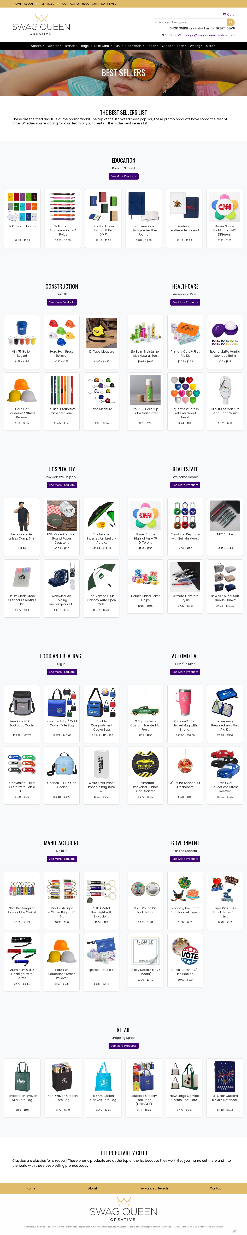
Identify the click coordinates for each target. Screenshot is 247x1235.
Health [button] (151, 46)
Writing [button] (195, 46)
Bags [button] (85, 46)
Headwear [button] (133, 46)
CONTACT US (71, 4)
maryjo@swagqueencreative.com (209, 35)
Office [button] (166, 46)
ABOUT (28, 4)
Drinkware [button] (101, 46)
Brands (70, 46)
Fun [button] (117, 46)
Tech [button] (180, 46)
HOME (18, 4)
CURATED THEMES (104, 4)
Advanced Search (154, 1188)
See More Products (123, 176)
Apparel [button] (36, 46)
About (92, 1188)
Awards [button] (53, 46)
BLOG (86, 4)
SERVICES (48, 4)
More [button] (209, 46)
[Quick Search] (189, 22)
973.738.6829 (171, 35)
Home (30, 1188)
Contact (216, 1188)
